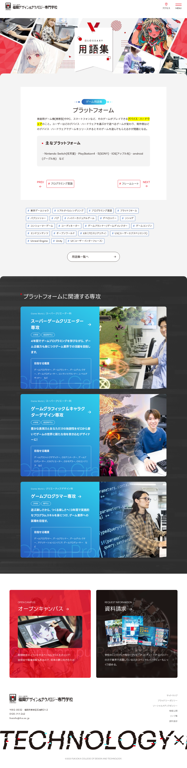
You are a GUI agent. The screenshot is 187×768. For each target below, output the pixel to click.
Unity (57, 241)
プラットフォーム (127, 210)
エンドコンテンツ (37, 233)
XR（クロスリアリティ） (93, 233)
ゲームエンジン (142, 226)
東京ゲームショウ (38, 210)
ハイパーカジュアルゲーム (79, 218)
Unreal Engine (37, 241)
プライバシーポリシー (167, 700)
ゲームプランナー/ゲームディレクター (106, 226)
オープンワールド (64, 233)
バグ (55, 218)
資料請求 (173, 721)
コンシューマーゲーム (40, 226)
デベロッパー (108, 218)
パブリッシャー (36, 218)
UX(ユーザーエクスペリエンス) (129, 233)
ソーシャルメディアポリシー (165, 706)
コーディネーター (69, 226)
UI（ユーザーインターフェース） (85, 241)
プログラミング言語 (100, 210)
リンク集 (173, 716)
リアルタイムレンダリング (68, 210)
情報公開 (173, 711)
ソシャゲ (128, 218)
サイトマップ (172, 695)
